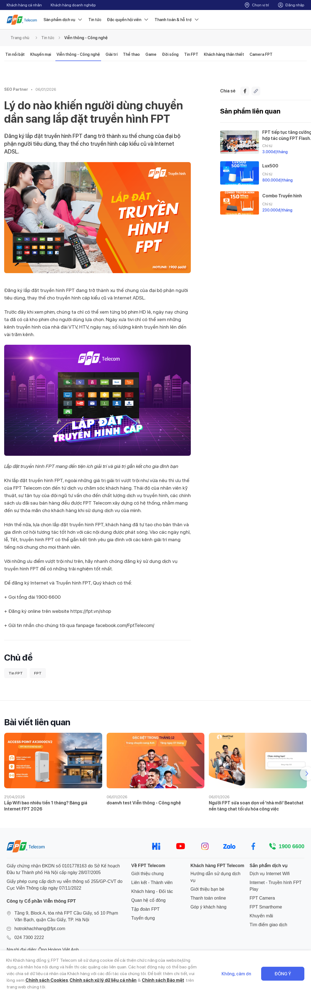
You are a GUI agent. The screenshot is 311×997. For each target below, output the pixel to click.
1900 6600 (291, 846)
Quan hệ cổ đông (148, 900)
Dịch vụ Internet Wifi (270, 873)
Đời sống (170, 54)
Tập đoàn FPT (145, 909)
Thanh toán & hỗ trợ (177, 19)
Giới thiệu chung (147, 873)
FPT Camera (262, 898)
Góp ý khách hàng (209, 907)
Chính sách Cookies (46, 980)
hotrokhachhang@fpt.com (39, 928)
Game (150, 54)
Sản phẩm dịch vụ (63, 19)
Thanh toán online (208, 898)
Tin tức (94, 19)
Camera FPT (261, 54)
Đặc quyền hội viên (128, 19)
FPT (38, 673)
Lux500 (270, 165)
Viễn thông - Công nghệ (86, 38)
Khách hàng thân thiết (224, 54)
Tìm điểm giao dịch (268, 924)
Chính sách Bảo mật (163, 980)
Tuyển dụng (143, 918)
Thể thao (131, 54)
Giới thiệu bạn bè (207, 889)
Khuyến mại (40, 54)
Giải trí (111, 54)
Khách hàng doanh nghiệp (73, 5)
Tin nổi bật (15, 54)
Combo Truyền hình (282, 195)
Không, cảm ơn (236, 973)
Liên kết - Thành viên (152, 882)
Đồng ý (282, 973)
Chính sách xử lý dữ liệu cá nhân (103, 980)
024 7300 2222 (29, 937)
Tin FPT (191, 54)
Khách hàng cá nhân (24, 5)
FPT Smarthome (266, 907)
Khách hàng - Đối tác (152, 891)
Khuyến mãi (261, 915)
